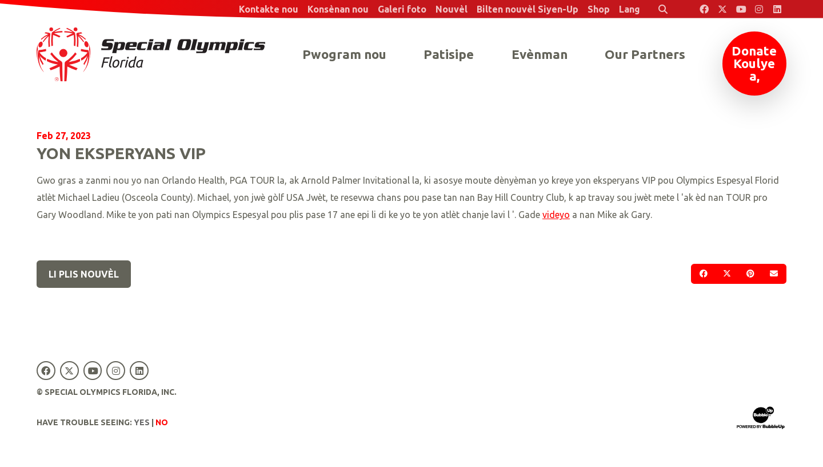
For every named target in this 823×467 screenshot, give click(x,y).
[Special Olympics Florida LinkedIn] (777, 9)
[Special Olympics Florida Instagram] (759, 9)
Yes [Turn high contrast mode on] (142, 422)
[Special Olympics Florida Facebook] (704, 9)
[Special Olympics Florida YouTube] (741, 9)
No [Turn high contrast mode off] (161, 422)
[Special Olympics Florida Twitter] (722, 9)
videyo (556, 214)
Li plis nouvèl (84, 274)
